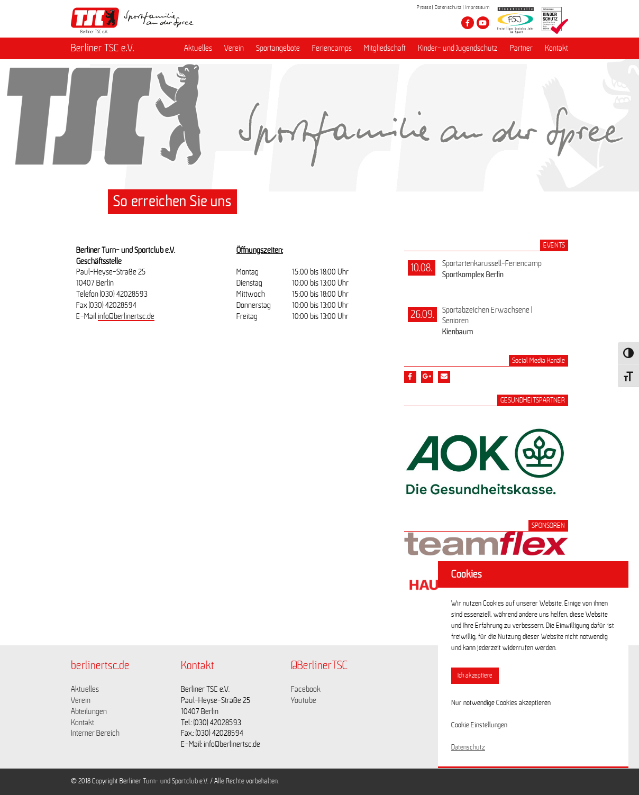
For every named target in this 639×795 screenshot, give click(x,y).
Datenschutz (448, 7)
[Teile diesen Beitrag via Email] (444, 377)
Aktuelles (198, 48)
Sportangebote (278, 48)
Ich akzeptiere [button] (475, 675)
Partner (521, 48)
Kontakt (556, 48)
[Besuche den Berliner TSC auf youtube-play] (483, 22)
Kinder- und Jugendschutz (458, 48)
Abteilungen (89, 711)
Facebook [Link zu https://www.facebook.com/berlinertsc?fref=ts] (306, 689)
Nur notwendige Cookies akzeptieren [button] (501, 703)
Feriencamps (332, 48)
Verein (234, 48)
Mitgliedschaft (385, 48)
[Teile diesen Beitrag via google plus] (427, 377)
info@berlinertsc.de (126, 316)
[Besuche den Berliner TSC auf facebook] (467, 22)
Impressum (477, 7)
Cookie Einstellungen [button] (479, 725)
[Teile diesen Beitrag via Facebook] (410, 377)
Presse (424, 7)
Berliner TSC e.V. (102, 48)
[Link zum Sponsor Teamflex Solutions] (486, 553)
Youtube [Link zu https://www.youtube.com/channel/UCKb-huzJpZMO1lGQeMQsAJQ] (303, 700)
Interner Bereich (95, 733)
